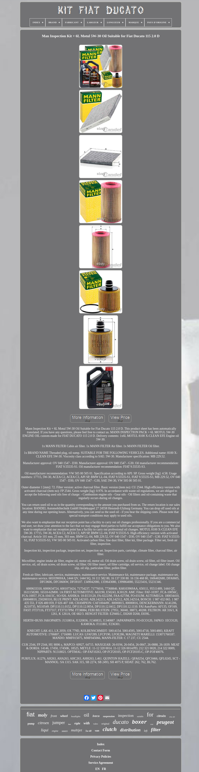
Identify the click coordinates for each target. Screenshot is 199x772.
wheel (64, 716)
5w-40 (88, 731)
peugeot (165, 722)
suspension (109, 716)
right (77, 723)
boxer (139, 722)
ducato (121, 722)
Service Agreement (100, 762)
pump (31, 723)
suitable (140, 716)
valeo (95, 723)
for (150, 714)
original (105, 723)
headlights (75, 716)
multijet (76, 730)
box (69, 724)
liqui (44, 730)
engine (55, 731)
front (54, 716)
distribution (130, 730)
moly (42, 715)
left (145, 730)
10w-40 (172, 717)
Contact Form (100, 750)
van (97, 730)
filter (155, 729)
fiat (31, 714)
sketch (65, 731)
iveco (96, 716)
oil (86, 715)
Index (100, 744)
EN (97, 769)
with (87, 723)
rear (151, 724)
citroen (43, 723)
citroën (161, 716)
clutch (110, 729)
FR (104, 769)
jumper (58, 722)
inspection (126, 715)
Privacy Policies (100, 756)
